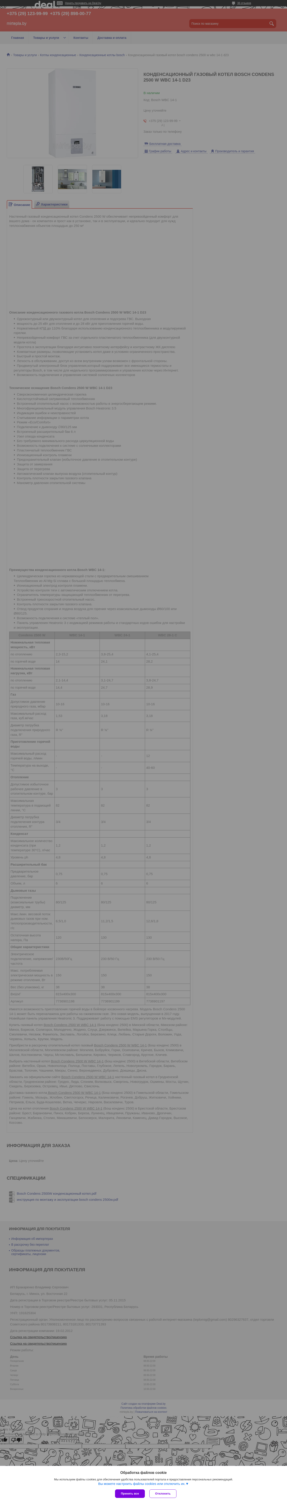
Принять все (130, 1493)
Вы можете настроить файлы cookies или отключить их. (141, 1484)
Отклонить (163, 1493)
